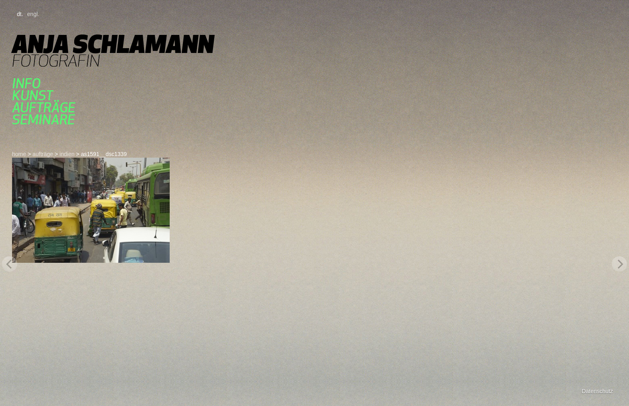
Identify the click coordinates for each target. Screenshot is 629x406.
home (19, 154)
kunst (32, 95)
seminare (43, 119)
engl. (33, 14)
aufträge (43, 107)
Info (26, 83)
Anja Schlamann (113, 44)
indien (66, 154)
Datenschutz (597, 391)
